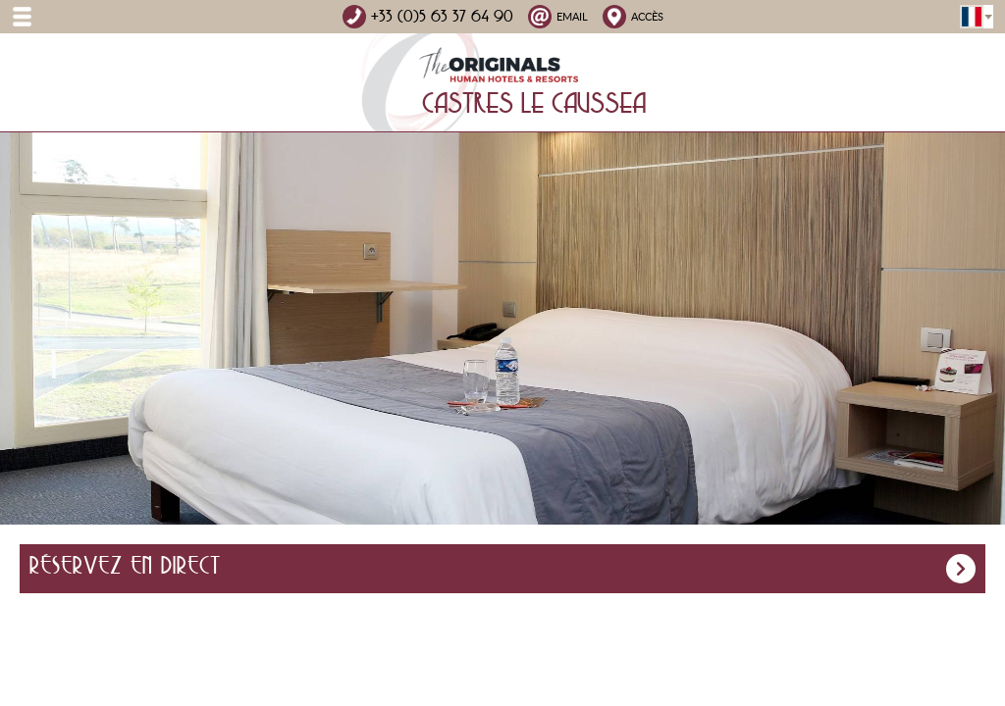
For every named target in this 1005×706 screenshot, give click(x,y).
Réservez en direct (502, 568)
